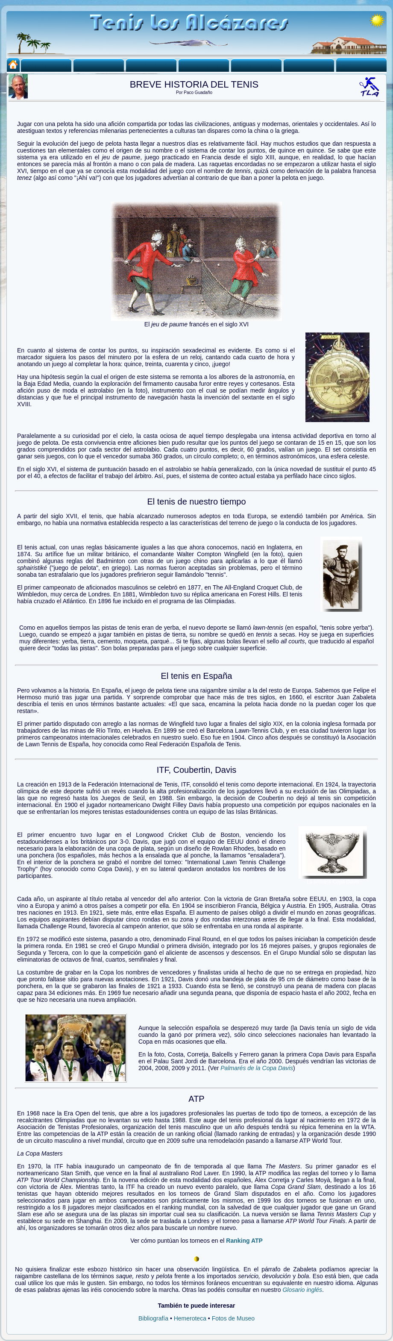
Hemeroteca (190, 1318)
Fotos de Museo (233, 1318)
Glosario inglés (302, 1289)
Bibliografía (153, 1318)
